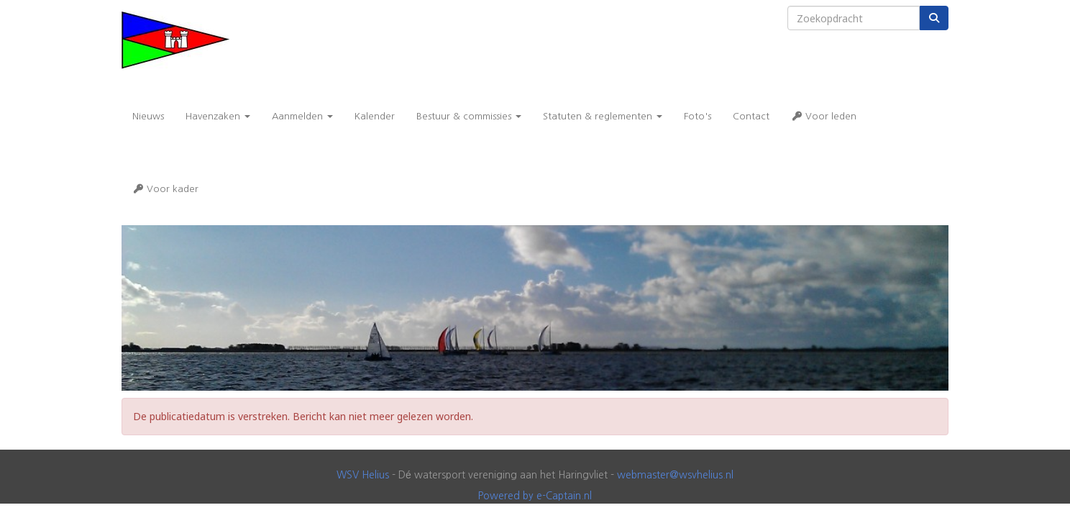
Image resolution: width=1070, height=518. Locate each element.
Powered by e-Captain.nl (535, 496)
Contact (751, 116)
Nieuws (148, 116)
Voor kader (165, 189)
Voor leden (823, 116)
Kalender (375, 116)
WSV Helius (363, 475)
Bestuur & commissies (468, 116)
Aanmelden (302, 116)
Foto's (697, 116)
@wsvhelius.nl (675, 475)
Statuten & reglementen (602, 116)
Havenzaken (218, 116)
